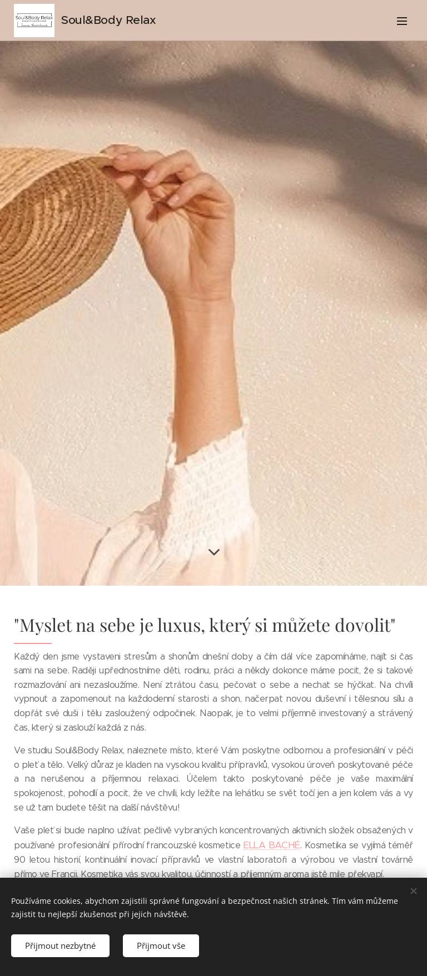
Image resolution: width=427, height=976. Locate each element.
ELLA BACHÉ (271, 845)
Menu (402, 21)
